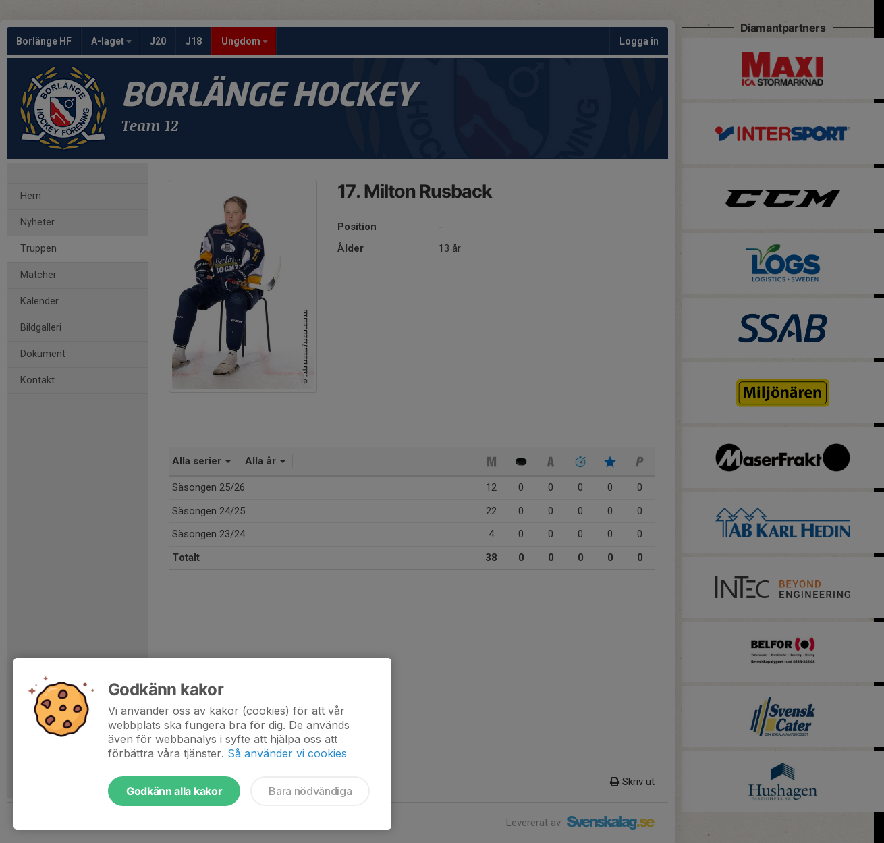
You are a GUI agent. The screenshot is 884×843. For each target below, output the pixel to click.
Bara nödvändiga (310, 791)
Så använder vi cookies (287, 753)
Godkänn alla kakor (174, 791)
